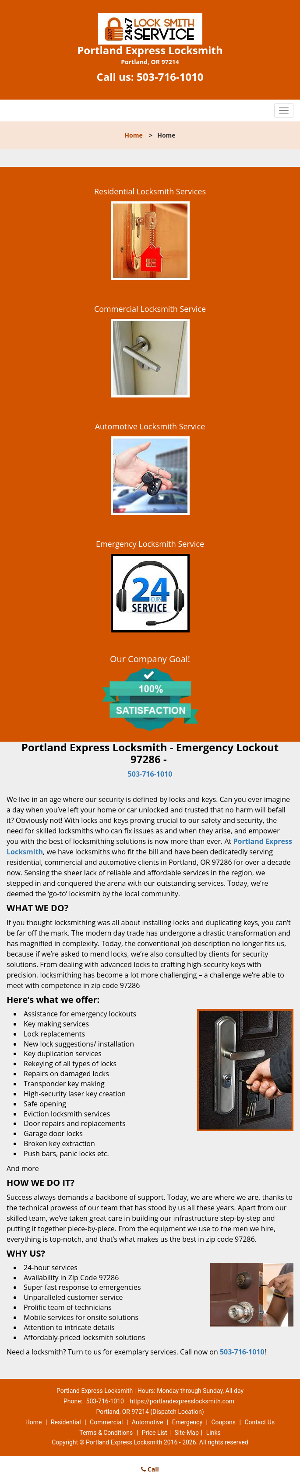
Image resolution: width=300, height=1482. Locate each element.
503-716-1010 (170, 76)
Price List (154, 1432)
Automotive (147, 1422)
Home (133, 135)
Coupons (223, 1422)
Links (213, 1432)
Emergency (187, 1422)
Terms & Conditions (106, 1432)
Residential (66, 1422)
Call (150, 1469)
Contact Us (259, 1422)
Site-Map (187, 1432)
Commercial (106, 1422)
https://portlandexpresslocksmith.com (182, 1401)
